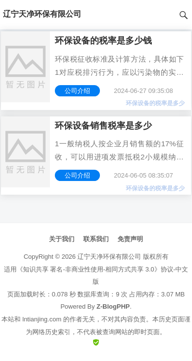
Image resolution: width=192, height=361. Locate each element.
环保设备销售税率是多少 (103, 126)
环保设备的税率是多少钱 (103, 40)
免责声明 (130, 239)
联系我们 (96, 239)
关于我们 (61, 239)
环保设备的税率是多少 (155, 103)
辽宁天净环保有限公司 (109, 256)
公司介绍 (77, 90)
